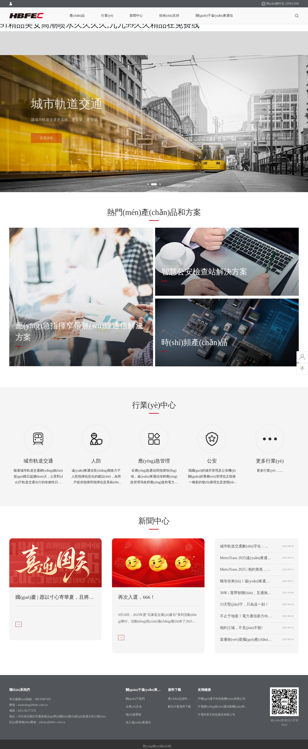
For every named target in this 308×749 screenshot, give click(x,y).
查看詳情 (46, 141)
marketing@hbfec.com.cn (33, 704)
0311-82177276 (27, 710)
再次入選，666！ (136, 597)
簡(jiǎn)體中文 (275, 3)
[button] (148, 184)
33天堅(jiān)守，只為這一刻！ (244, 604)
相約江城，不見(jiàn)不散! (241, 628)
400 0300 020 (43, 699)
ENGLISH (292, 3)
